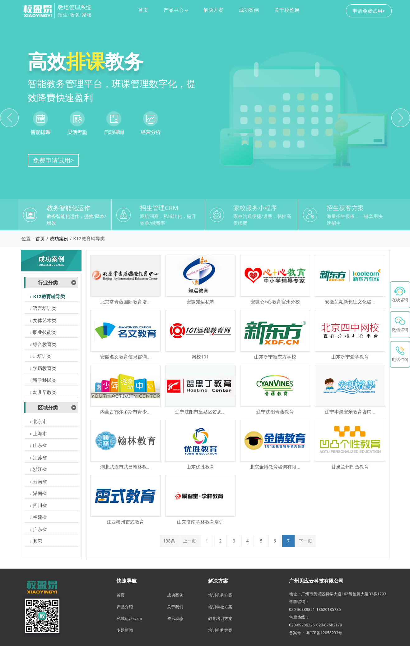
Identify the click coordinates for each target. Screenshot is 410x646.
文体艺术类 (43, 320)
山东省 (38, 445)
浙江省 (38, 469)
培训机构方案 (220, 595)
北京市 (38, 421)
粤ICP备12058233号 (324, 632)
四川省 (38, 505)
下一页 (305, 541)
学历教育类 (43, 368)
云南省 (38, 481)
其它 (36, 541)
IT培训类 (40, 356)
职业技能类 (43, 332)
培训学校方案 (220, 607)
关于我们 (175, 607)
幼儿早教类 (43, 392)
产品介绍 (125, 607)
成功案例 (249, 10)
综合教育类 (43, 344)
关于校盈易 (286, 10)
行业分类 (48, 282)
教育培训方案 (220, 618)
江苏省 (38, 457)
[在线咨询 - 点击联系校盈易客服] (400, 294)
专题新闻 (125, 630)
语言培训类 (43, 308)
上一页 (189, 541)
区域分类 (48, 407)
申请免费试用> (368, 10)
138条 (169, 541)
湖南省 (38, 493)
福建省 (38, 517)
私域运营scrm (129, 618)
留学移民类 (43, 380)
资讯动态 (175, 618)
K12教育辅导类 (47, 296)
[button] (400, 117)
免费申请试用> (53, 160)
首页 (143, 10)
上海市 (38, 433)
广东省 (38, 529)
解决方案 (213, 10)
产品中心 (176, 10)
